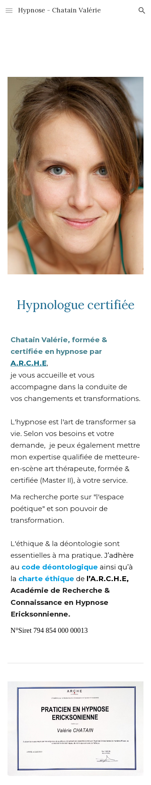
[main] (76, 304)
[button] (9, 10)
